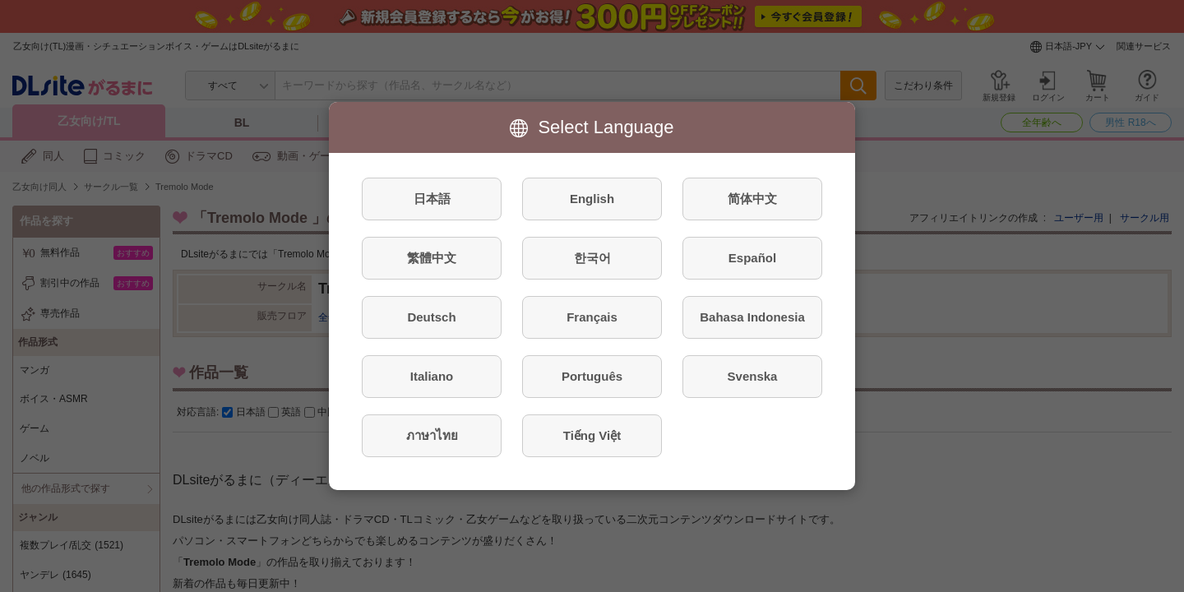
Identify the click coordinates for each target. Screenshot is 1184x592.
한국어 (592, 258)
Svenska (753, 376)
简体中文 (752, 199)
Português (592, 376)
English (592, 199)
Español (752, 258)
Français (592, 317)
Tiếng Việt (592, 435)
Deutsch (431, 317)
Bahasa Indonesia (752, 317)
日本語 (432, 199)
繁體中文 (431, 258)
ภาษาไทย (432, 435)
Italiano (432, 376)
